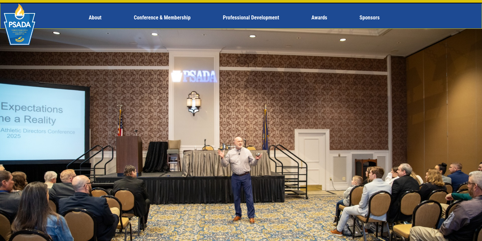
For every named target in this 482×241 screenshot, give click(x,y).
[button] (97, 17)
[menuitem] (97, 17)
